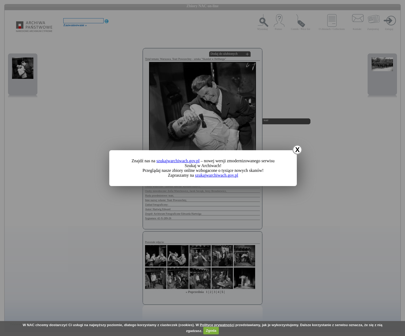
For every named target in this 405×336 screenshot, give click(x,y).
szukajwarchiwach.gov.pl (178, 161)
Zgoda (211, 331)
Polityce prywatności (217, 325)
